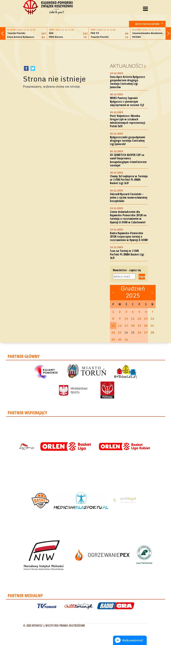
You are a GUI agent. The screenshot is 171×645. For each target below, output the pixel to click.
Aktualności (126, 65)
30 (120, 339)
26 (139, 332)
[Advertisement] (89, 51)
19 (139, 325)
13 (146, 318)
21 (152, 325)
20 (146, 325)
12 (139, 318)
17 (126, 325)
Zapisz (142, 277)
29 (113, 339)
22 (113, 332)
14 (152, 318)
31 (126, 339)
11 (133, 318)
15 (113, 325)
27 (146, 332)
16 (120, 325)
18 (133, 325)
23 (120, 332)
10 (126, 318)
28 (152, 332)
